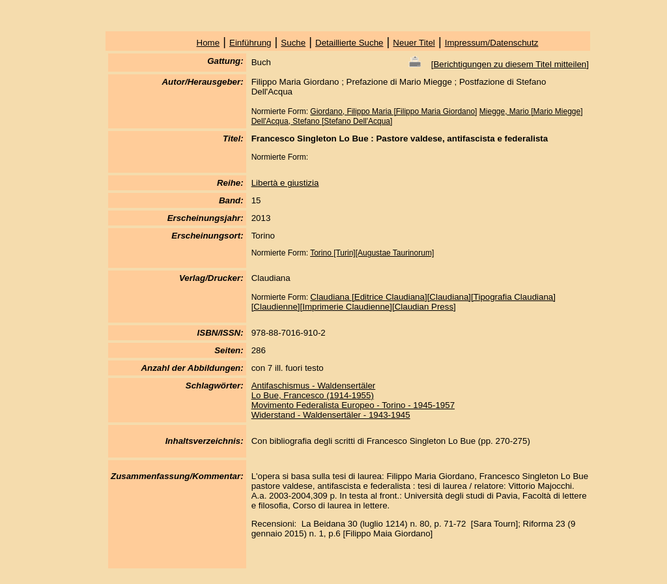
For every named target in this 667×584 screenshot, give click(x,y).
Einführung (250, 43)
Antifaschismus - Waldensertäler (313, 385)
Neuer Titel (413, 43)
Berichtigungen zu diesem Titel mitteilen (509, 64)
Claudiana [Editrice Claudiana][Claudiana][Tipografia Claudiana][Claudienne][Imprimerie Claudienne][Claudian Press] (403, 302)
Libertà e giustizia (285, 183)
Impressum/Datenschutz (492, 43)
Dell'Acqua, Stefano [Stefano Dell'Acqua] (322, 121)
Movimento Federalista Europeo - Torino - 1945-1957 (353, 405)
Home (208, 43)
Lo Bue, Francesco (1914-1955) (312, 395)
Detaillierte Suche (349, 43)
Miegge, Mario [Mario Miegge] (531, 111)
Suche (293, 43)
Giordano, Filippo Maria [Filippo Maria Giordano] (393, 111)
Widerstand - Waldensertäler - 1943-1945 (330, 415)
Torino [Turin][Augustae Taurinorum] (372, 252)
